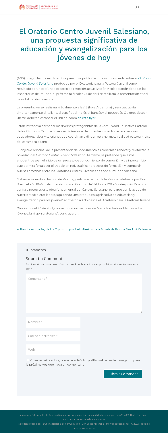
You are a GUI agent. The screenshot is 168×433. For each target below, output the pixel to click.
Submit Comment (122, 373)
